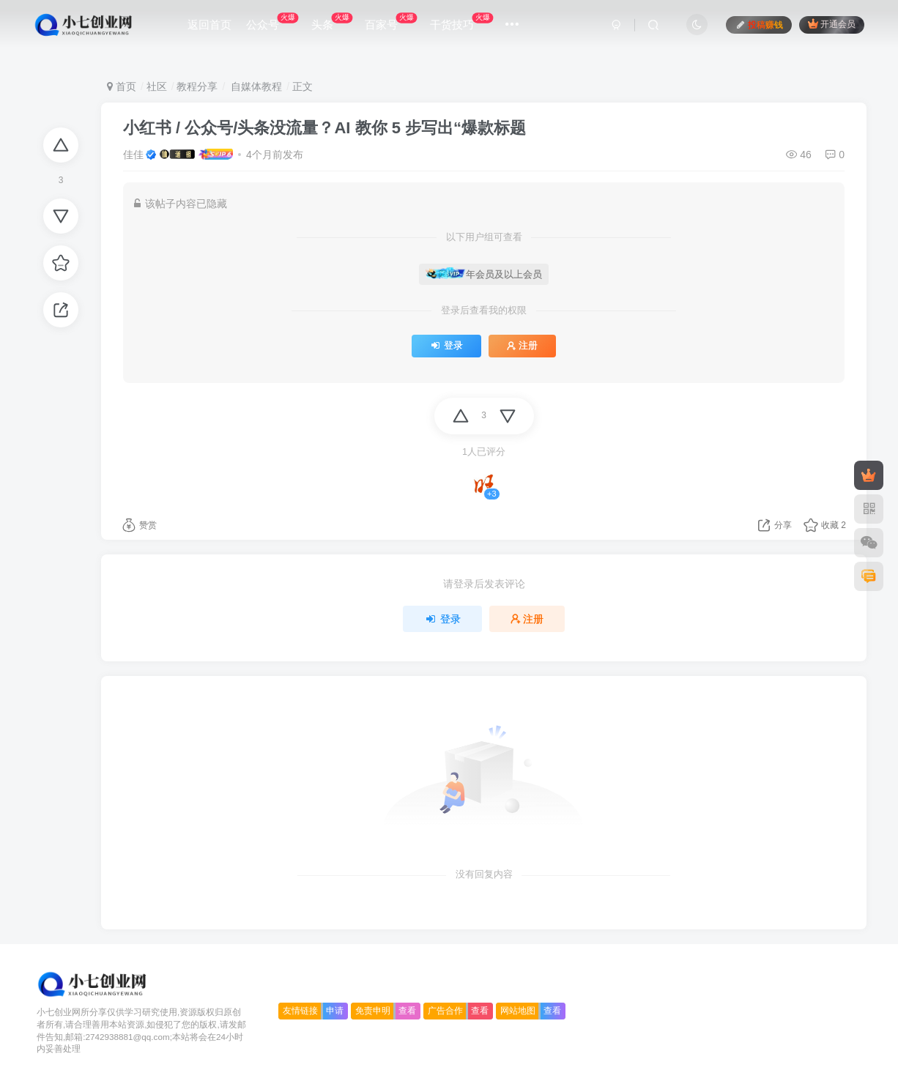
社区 (156, 86)
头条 (331, 21)
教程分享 (197, 86)
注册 (522, 346)
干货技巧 (461, 21)
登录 (446, 346)
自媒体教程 (255, 86)
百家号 (391, 21)
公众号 (272, 21)
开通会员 (832, 23)
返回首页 (209, 24)
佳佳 (133, 154)
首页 (121, 86)
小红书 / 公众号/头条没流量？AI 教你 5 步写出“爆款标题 (324, 128)
